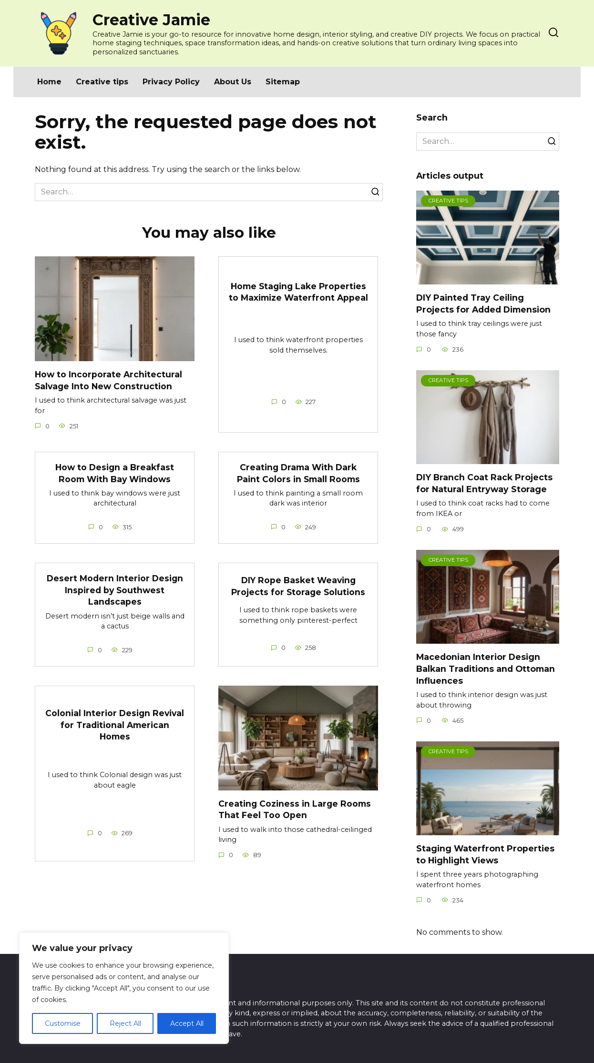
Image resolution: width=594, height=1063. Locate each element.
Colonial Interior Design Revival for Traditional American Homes (114, 725)
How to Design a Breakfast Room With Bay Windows (114, 473)
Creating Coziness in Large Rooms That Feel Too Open (295, 809)
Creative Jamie (151, 19)
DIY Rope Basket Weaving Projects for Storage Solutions (298, 586)
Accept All (187, 1023)
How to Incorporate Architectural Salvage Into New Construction (108, 380)
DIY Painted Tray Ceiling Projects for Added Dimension (483, 303)
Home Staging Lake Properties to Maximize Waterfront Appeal (298, 292)
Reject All (125, 1023)
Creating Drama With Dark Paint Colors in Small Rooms (298, 473)
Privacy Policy (171, 81)
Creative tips (102, 81)
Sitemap (283, 81)
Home (49, 81)
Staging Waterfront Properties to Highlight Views (485, 854)
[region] (124, 988)
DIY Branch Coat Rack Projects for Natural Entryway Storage (484, 483)
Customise (63, 1023)
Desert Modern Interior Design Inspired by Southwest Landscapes (114, 590)
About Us (232, 81)
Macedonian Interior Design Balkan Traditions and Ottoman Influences (485, 668)
